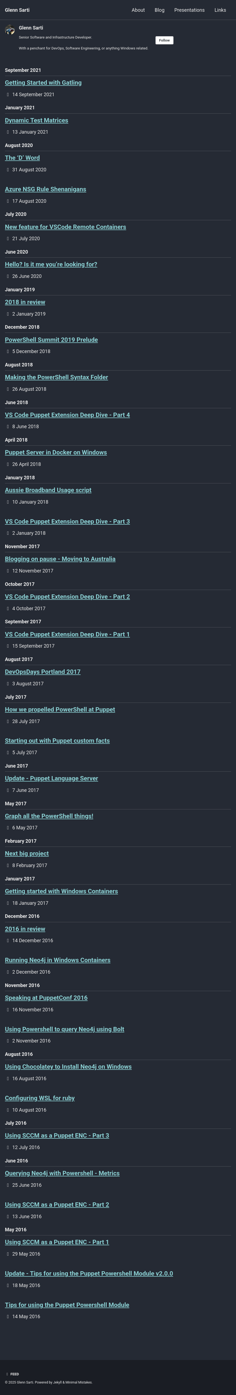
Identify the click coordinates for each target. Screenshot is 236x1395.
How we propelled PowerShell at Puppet (60, 717)
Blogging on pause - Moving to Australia (60, 565)
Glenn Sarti (17, 10)
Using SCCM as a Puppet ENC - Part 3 (57, 1148)
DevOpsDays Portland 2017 (43, 679)
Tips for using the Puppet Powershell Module (67, 1319)
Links (220, 10)
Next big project (27, 863)
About (138, 10)
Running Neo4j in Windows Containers (57, 970)
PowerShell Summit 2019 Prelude (51, 342)
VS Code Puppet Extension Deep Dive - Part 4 (67, 419)
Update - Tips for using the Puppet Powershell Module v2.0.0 (89, 1288)
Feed (12, 1374)
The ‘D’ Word (22, 159)
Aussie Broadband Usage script (48, 495)
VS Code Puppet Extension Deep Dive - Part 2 (67, 603)
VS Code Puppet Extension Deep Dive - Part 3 (67, 526)
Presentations (189, 10)
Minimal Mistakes (79, 1383)
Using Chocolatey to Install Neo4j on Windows (68, 1078)
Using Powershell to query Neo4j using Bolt (64, 1040)
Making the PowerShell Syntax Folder (56, 381)
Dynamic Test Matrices (36, 121)
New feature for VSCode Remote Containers (65, 229)
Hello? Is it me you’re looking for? (51, 267)
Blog (160, 10)
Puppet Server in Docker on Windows (56, 457)
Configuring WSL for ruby (40, 1110)
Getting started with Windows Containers (61, 901)
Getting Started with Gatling (43, 83)
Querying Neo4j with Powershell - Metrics (62, 1186)
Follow (166, 40)
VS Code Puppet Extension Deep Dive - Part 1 (67, 641)
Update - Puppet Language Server (51, 787)
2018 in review (25, 305)
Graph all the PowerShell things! (49, 825)
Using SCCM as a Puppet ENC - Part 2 (57, 1218)
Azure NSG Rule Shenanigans (45, 190)
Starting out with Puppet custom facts (57, 749)
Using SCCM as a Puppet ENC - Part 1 (57, 1256)
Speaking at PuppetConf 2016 (46, 1009)
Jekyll (57, 1383)
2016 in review (25, 939)
